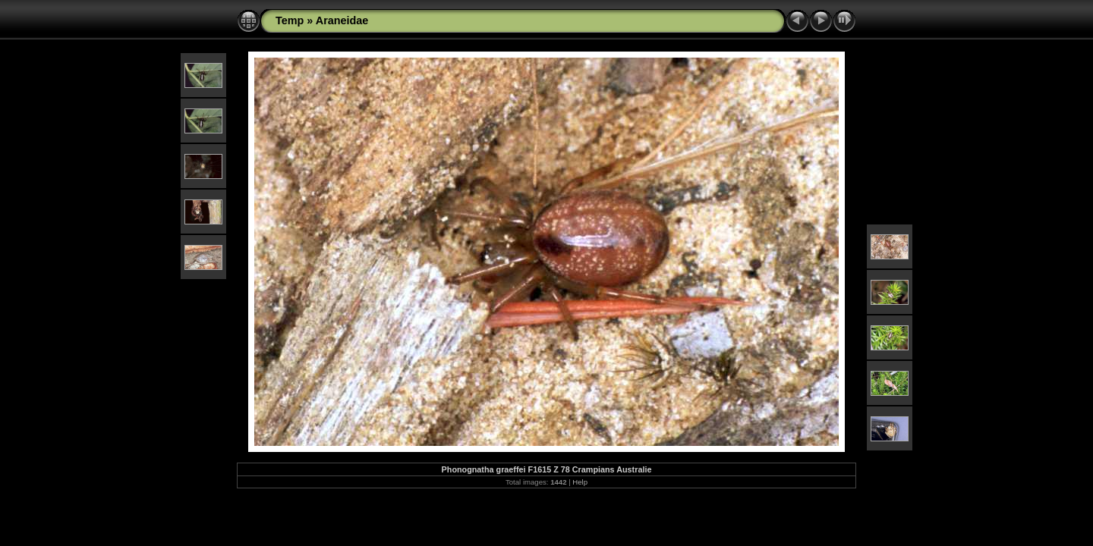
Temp (290, 20)
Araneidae (342, 20)
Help (579, 482)
